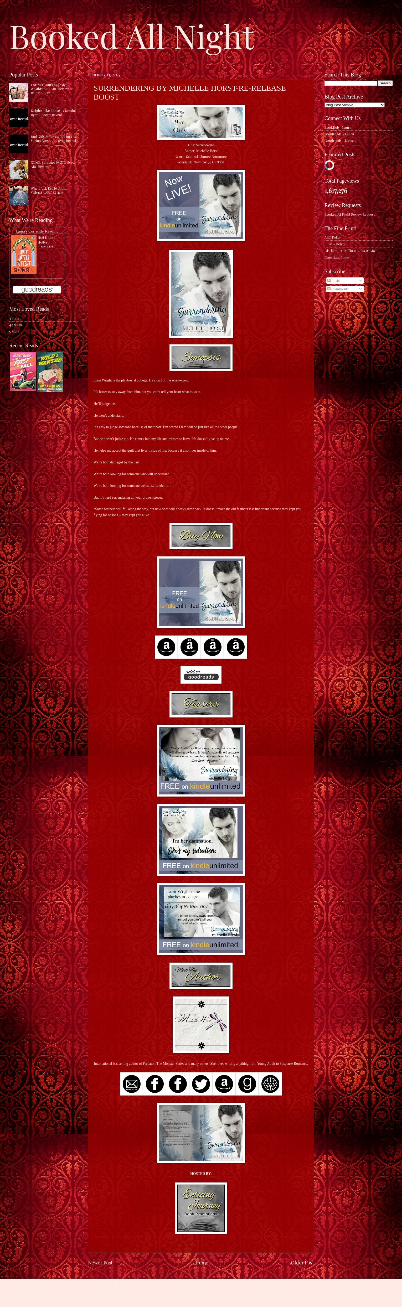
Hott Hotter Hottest (46, 239)
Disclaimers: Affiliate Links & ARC (350, 250)
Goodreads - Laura (339, 134)
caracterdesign (197, 1296)
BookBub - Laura (337, 127)
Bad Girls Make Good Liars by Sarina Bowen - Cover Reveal (53, 138)
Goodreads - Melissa (340, 140)
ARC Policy (332, 237)
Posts (333, 280)
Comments (338, 289)
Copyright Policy (336, 257)
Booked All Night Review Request (349, 214)
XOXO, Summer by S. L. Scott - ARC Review (54, 164)
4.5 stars (15, 324)
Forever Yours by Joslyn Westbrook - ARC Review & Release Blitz (52, 88)
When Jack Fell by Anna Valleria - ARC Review (48, 190)
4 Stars (14, 318)
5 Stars (14, 331)
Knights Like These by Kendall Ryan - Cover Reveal (53, 112)
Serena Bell (47, 246)
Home (201, 1262)
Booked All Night (131, 35)
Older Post (302, 1262)
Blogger (236, 1296)
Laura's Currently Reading (37, 231)
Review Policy (334, 244)
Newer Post (100, 1262)
